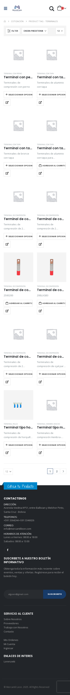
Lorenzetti (9, 661)
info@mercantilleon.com (17, 528)
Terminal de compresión (15, 215)
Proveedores (11, 623)
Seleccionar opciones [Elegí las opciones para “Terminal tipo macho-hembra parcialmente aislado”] (54, 444)
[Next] (63, 471)
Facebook (7, 549)
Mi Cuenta (9, 644)
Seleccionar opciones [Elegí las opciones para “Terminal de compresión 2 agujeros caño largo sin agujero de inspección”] (54, 236)
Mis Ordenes (11, 640)
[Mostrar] (60, 31)
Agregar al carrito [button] (54, 165)
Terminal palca (11, 424)
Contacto (9, 631)
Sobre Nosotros (13, 619)
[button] (7, 8)
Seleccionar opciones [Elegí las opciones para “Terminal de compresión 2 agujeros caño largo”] (20, 236)
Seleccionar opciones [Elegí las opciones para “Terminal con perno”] (20, 94)
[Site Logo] (17, 8)
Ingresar (8, 648)
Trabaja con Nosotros (16, 627)
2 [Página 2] (56, 471)
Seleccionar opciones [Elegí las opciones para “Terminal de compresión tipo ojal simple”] (54, 374)
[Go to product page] (18, 54)
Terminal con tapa (45, 73)
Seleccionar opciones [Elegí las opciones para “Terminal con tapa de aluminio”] (54, 94)
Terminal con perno (13, 73)
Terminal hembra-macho (48, 424)
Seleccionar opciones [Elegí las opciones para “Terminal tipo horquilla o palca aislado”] (20, 444)
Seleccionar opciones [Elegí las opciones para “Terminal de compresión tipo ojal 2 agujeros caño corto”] (20, 374)
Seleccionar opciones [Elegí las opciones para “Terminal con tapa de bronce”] (20, 165)
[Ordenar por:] (35, 31)
